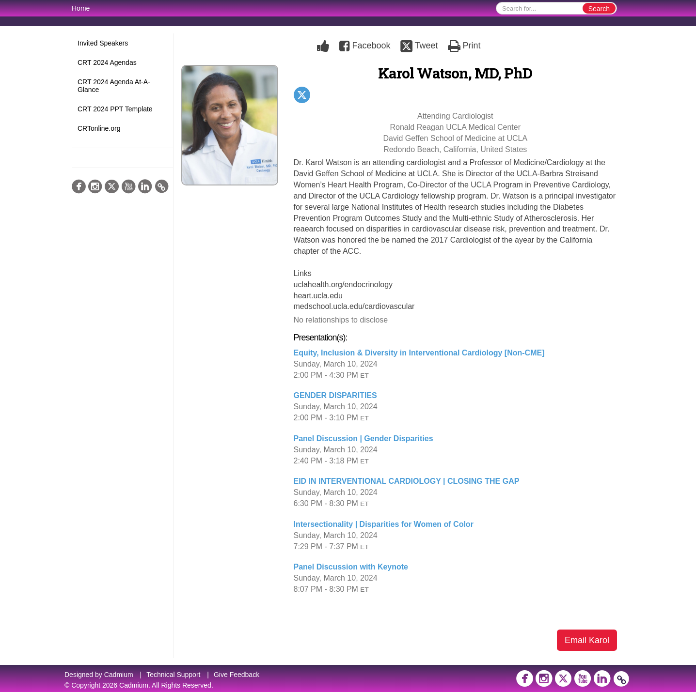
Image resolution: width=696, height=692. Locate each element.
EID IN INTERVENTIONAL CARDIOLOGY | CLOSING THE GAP (407, 481)
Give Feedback (236, 674)
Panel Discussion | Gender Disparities (363, 438)
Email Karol (587, 640)
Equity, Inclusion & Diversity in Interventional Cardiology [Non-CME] (419, 353)
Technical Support (173, 674)
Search (599, 9)
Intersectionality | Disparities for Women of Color (384, 524)
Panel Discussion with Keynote (351, 567)
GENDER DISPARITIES (335, 395)
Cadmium (118, 674)
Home (81, 8)
